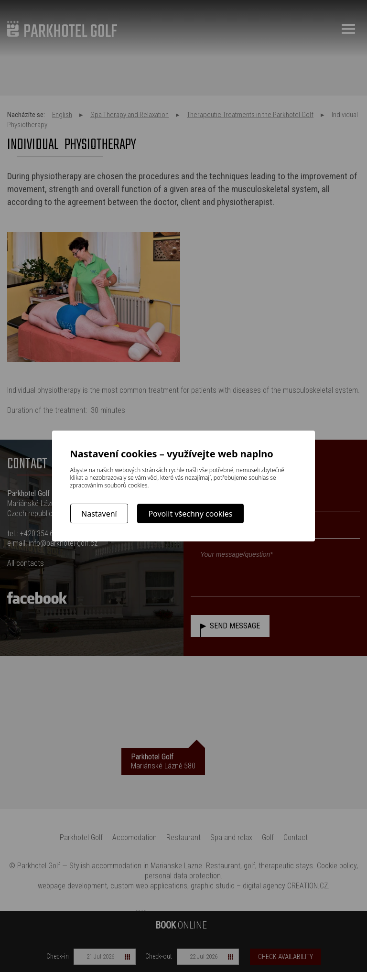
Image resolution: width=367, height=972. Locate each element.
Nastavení (99, 513)
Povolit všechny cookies (190, 513)
